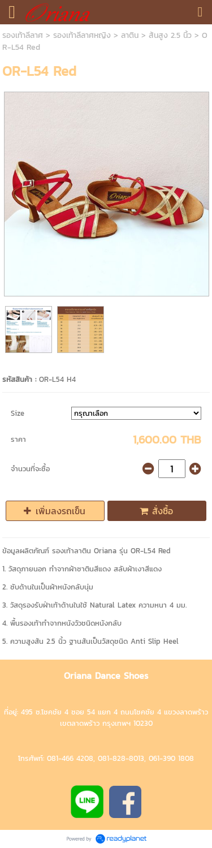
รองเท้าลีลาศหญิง (82, 35)
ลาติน (130, 35)
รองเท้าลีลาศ (22, 35)
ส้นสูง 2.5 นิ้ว (170, 35)
